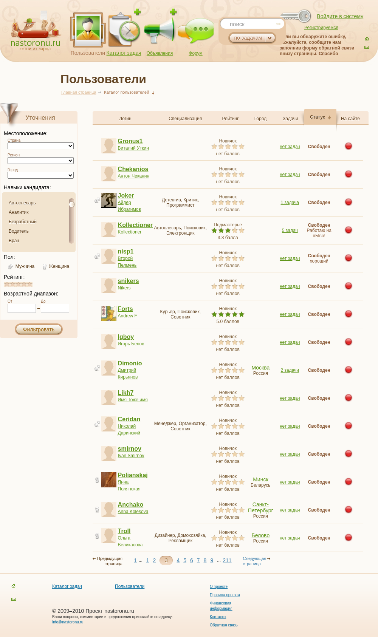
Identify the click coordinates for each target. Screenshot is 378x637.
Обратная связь (224, 625)
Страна (14, 140)
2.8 (19, 284)
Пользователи (88, 53)
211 (227, 560)
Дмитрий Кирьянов (134, 370)
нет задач (290, 146)
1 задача (290, 202)
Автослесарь (22, 203)
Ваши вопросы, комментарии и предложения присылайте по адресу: (112, 617)
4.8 (30, 284)
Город (13, 170)
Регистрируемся (321, 27)
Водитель (19, 231)
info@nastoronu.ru (67, 622)
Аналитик (18, 212)
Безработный (23, 221)
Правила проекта (225, 595)
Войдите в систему (340, 16)
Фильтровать (38, 329)
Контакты (218, 617)
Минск (260, 479)
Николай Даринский (134, 426)
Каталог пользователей (126, 92)
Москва (260, 368)
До (43, 301)
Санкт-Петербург (260, 507)
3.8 (25, 284)
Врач (14, 240)
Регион (14, 155)
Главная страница (78, 92)
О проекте (219, 586)
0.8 (8, 284)
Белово (261, 535)
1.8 (13, 284)
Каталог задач (124, 53)
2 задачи (289, 370)
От (10, 301)
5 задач (290, 230)
